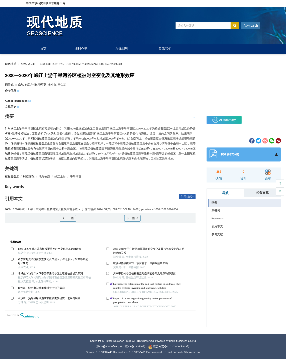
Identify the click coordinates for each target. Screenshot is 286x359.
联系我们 (165, 49)
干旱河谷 (75, 176)
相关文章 (262, 193)
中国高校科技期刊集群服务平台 (45, 3)
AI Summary (224, 120)
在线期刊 (123, 49)
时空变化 (28, 176)
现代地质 (10, 64)
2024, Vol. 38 (28, 64)
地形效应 (44, 176)
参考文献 (217, 234)
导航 (225, 193)
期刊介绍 (80, 49)
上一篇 (68, 218)
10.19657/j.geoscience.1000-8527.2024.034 (97, 64)
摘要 (214, 202)
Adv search (251, 25)
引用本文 (217, 226)
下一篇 (132, 218)
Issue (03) (45, 64)
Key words (218, 218)
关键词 (216, 210)
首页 (43, 49)
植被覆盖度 (12, 176)
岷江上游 (60, 176)
